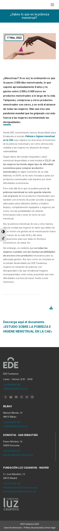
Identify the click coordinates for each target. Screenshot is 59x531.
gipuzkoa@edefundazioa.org (18, 454)
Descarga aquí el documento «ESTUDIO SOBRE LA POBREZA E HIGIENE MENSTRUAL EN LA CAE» (27, 326)
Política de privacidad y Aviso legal (39, 527)
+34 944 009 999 (11, 384)
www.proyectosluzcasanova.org (19, 491)
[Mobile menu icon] (52, 5)
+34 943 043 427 (11, 451)
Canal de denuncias (13, 527)
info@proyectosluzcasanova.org (20, 487)
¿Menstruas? (11, 78)
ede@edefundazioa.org (15, 388)
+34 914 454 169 (11, 483)
